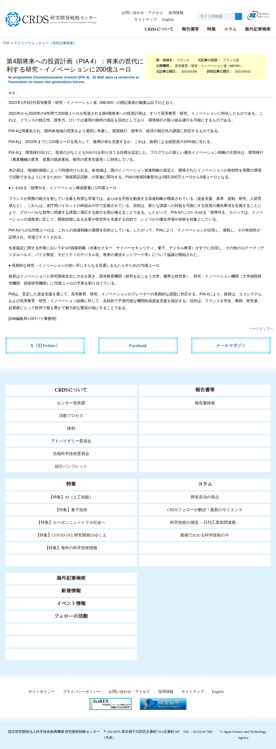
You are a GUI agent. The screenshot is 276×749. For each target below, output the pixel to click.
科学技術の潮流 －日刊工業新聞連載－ (205, 522)
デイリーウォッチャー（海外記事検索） (45, 43)
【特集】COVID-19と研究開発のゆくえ (71, 535)
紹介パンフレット (71, 466)
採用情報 (176, 13)
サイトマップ (144, 19)
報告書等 (190, 29)
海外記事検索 (258, 29)
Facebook (138, 346)
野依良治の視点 (205, 497)
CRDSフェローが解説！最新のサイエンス (204, 509)
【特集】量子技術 (71, 509)
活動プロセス (71, 415)
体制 (71, 428)
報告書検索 (205, 403)
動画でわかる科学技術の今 (205, 535)
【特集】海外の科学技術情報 (71, 547)
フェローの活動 (71, 616)
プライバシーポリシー (80, 692)
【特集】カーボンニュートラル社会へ (71, 522)
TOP (6, 43)
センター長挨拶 (71, 403)
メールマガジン (231, 346)
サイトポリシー (40, 692)
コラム (230, 29)
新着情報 (71, 590)
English (167, 19)
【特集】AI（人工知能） (71, 497)
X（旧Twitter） (45, 346)
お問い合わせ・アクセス (142, 13)
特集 (211, 29)
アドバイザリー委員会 (71, 441)
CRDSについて (159, 29)
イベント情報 (71, 603)
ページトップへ (261, 329)
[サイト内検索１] (216, 16)
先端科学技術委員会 (71, 453)
